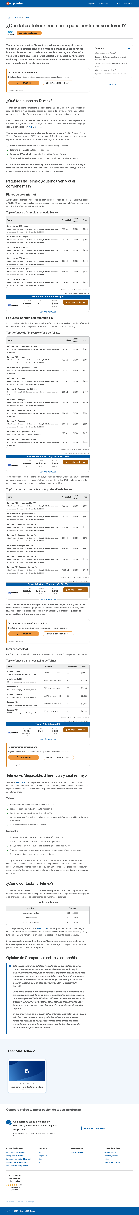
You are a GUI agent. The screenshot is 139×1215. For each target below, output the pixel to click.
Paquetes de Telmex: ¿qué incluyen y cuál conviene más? (110, 58)
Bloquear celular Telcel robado (17, 1162)
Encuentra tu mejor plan (57, 83)
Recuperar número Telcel (15, 1152)
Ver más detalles (48, 312)
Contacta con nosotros (112, 1162)
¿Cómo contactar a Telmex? (105, 70)
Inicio (112, 84)
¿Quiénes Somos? (110, 1152)
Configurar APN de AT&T (15, 1156)
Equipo (106, 1159)
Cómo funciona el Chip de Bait (17, 1166)
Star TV (38, 127)
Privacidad (10, 1202)
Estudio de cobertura (57, 634)
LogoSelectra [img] (8, 1211)
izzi (40, 1152)
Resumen (100, 48)
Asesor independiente (15, 90)
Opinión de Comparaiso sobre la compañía (111, 74)
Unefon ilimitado (77, 1152)
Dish (30, 127)
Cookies (20, 1202)
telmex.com (42, 928)
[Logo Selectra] (14, 4)
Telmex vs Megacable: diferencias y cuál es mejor (111, 64)
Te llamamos (24, 83)
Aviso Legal (30, 1202)
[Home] (9, 17)
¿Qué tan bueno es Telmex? (105, 53)
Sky (40, 1162)
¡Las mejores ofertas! (29, 33)
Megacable (20, 782)
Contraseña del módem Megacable (19, 1159)
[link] (14, 1182)
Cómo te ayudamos (111, 1156)
